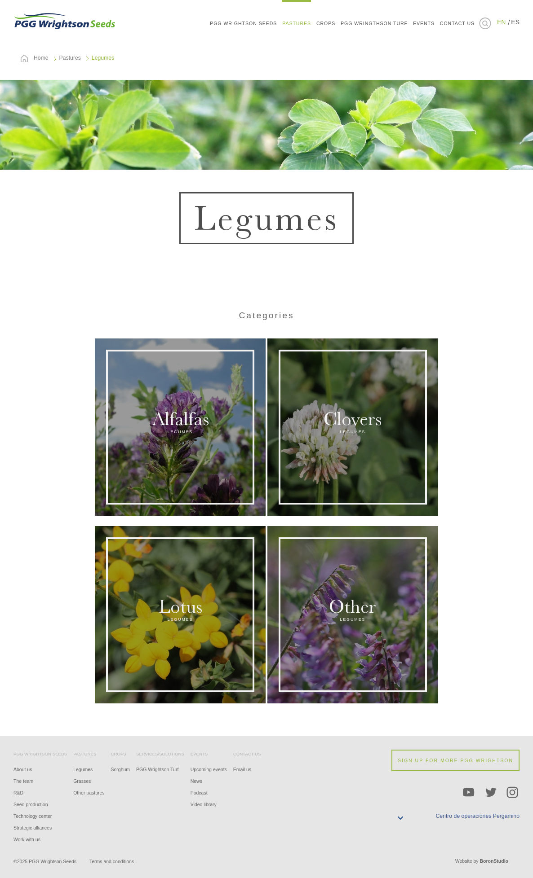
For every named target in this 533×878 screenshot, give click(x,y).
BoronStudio (494, 861)
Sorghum (120, 769)
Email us (242, 769)
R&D (18, 792)
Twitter (490, 792)
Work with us (26, 839)
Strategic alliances (32, 827)
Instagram (513, 792)
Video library (204, 804)
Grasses (82, 781)
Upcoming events (209, 769)
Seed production (30, 804)
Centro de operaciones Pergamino (477, 816)
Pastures (70, 58)
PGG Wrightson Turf (157, 769)
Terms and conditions (111, 861)
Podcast (199, 792)
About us (22, 769)
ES (515, 22)
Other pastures (88, 792)
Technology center (32, 816)
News (196, 781)
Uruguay (506, 90)
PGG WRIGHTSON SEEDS (65, 20)
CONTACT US (457, 23)
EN (501, 22)
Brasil (506, 63)
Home (41, 58)
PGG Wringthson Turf (374, 23)
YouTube (468, 792)
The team (23, 781)
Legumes (83, 769)
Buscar (485, 23)
